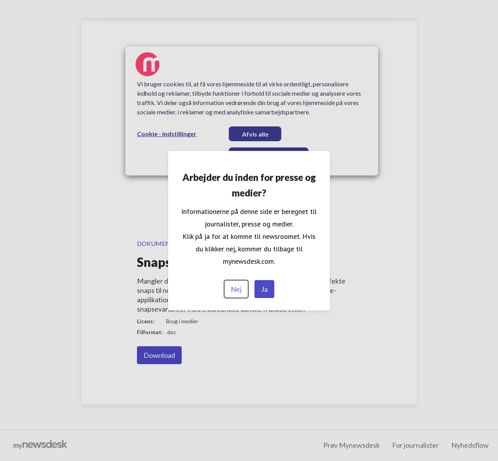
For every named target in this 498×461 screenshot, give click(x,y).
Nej (236, 289)
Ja (264, 289)
